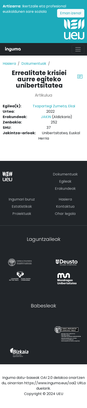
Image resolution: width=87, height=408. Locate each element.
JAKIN (46, 116)
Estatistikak (22, 206)
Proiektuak (21, 213)
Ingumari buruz (22, 199)
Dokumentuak (33, 63)
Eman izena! (70, 13)
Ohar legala (65, 213)
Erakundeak (65, 188)
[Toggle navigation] (78, 49)
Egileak (65, 181)
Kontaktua (65, 206)
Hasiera (9, 63)
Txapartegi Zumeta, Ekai (54, 106)
